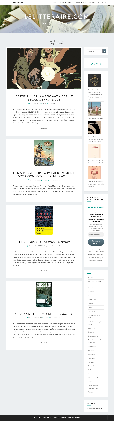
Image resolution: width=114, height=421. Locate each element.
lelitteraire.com (15, 2)
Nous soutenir (102, 2)
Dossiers (90, 307)
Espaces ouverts (93, 336)
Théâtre (90, 392)
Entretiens (91, 328)
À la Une (90, 277)
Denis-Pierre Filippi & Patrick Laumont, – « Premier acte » (44, 174)
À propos (63, 2)
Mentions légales (74, 417)
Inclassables (92, 346)
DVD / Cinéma (92, 311)
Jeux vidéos (91, 354)
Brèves (90, 296)
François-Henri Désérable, (96, 184)
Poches (90, 370)
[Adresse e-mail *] (96, 234)
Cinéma (90, 303)
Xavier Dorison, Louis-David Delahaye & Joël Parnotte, (95, 94)
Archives (70, 2)
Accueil (55, 2)
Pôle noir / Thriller (93, 378)
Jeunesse (91, 350)
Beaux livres (91, 292)
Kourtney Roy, (95, 118)
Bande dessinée (92, 288)
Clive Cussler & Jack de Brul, (44, 313)
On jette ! (91, 366)
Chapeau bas (92, 300)
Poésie (90, 374)
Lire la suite (44, 128)
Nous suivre (91, 2)
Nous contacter (81, 2)
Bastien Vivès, (44, 98)
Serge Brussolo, (44, 242)
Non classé (91, 358)
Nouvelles (91, 362)
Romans (90, 382)
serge (44, 103)
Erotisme (91, 332)
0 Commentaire (54, 103)
